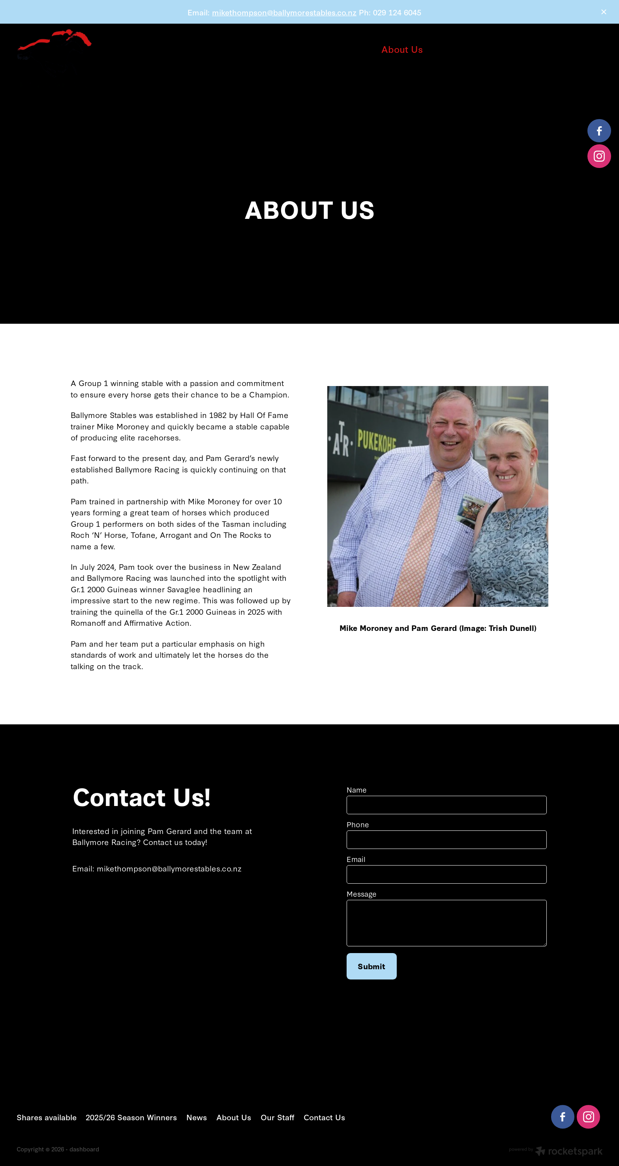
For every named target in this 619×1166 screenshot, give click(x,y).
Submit (371, 966)
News (359, 48)
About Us (402, 48)
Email (356, 859)
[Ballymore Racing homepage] (75, 58)
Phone (358, 824)
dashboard (84, 1149)
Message (362, 893)
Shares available (183, 48)
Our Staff (452, 48)
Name (357, 789)
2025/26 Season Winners (282, 48)
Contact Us (309, 64)
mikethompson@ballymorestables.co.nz (284, 11)
